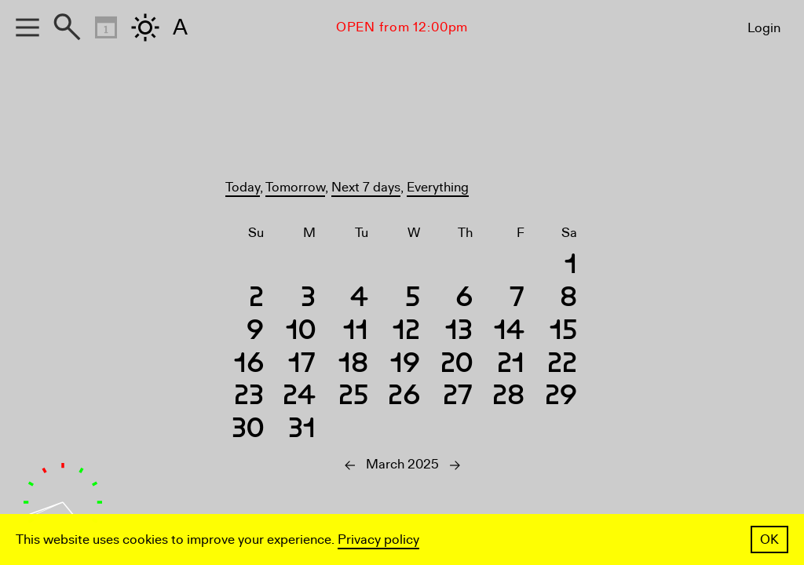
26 (404, 397)
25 (353, 397)
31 (302, 430)
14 (509, 332)
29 (561, 397)
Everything (438, 187)
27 (458, 397)
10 (301, 332)
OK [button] (769, 539)
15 (563, 332)
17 (302, 365)
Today (242, 187)
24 (299, 397)
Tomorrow (295, 187)
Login (763, 28)
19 (405, 365)
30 (248, 430)
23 (249, 397)
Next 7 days (365, 187)
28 (508, 397)
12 (406, 332)
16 (249, 365)
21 (510, 365)
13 (459, 332)
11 (355, 332)
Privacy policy (378, 539)
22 (562, 365)
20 (456, 365)
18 (353, 365)
